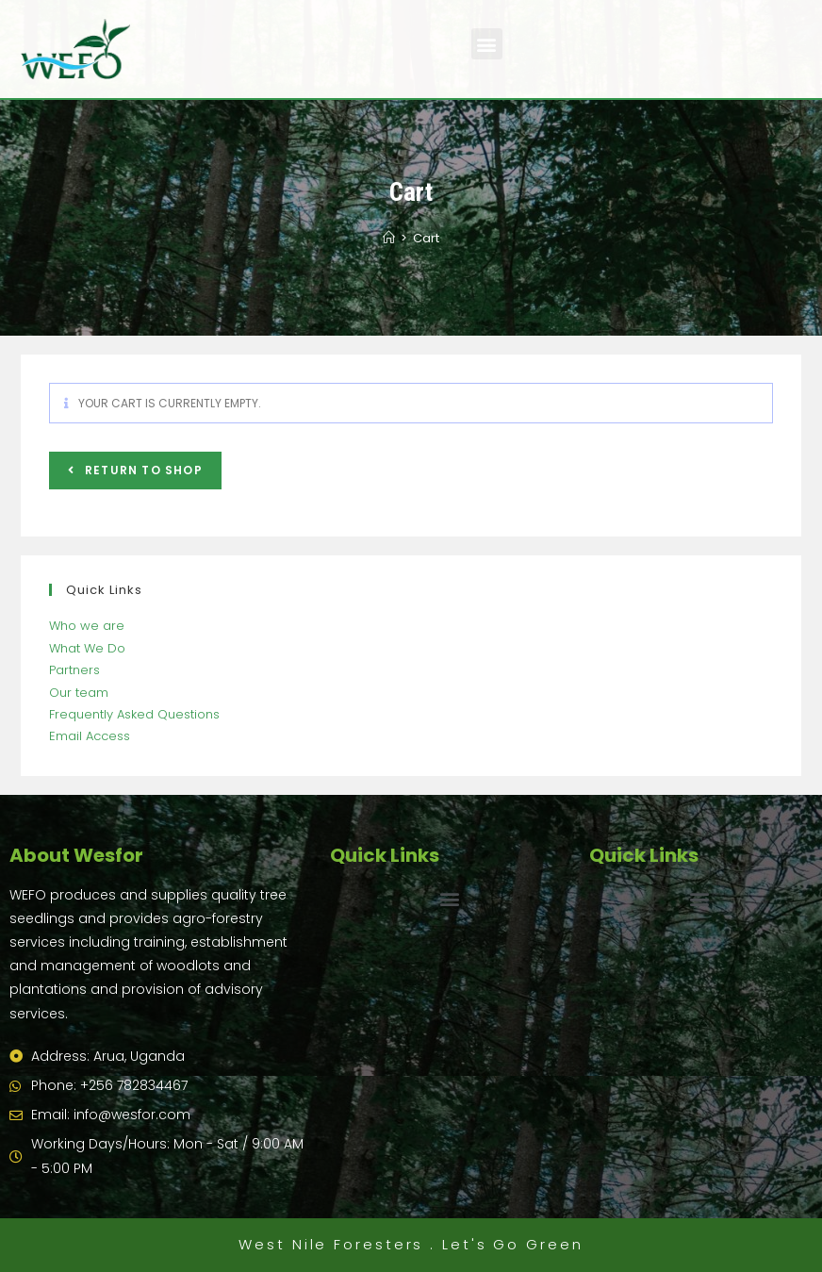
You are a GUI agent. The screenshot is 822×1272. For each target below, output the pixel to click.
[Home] (389, 238)
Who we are (86, 626)
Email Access (89, 736)
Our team (78, 693)
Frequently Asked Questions (134, 714)
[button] (486, 43)
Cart (426, 238)
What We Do (87, 648)
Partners (74, 670)
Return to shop (142, 470)
